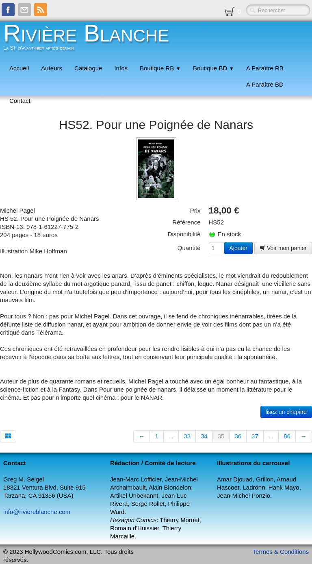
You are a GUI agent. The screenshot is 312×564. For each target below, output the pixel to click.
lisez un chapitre (286, 412)
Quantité (189, 247)
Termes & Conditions (281, 551)
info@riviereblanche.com (36, 511)
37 (254, 436)
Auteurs (51, 68)
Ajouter (238, 248)
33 (187, 436)
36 (237, 436)
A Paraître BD (265, 84)
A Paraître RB (265, 68)
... (171, 436)
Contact (19, 100)
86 (287, 436)
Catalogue (88, 68)
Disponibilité (184, 234)
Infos (121, 68)
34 (204, 436)
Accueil (19, 68)
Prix (195, 210)
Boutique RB (160, 68)
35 (221, 436)
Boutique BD (213, 68)
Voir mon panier (283, 248)
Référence (186, 222)
